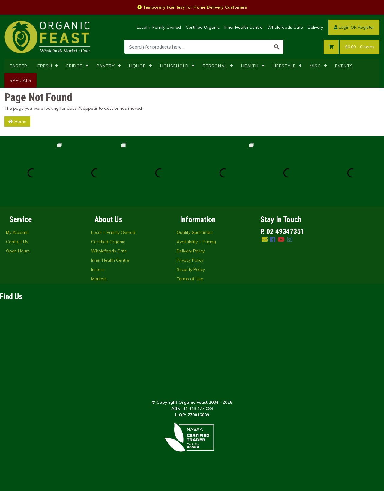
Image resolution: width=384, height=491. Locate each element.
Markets (99, 278)
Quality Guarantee (195, 232)
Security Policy (191, 269)
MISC (315, 66)
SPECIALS (21, 80)
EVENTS (344, 66)
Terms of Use (190, 278)
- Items (359, 47)
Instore (98, 269)
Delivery (315, 27)
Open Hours (18, 251)
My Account (17, 232)
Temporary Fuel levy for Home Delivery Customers (192, 7)
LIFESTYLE (284, 66)
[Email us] (265, 239)
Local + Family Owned (159, 27)
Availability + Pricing (196, 241)
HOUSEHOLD (174, 66)
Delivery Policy (191, 251)
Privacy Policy (190, 260)
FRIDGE (74, 66)
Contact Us (17, 241)
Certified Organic (203, 27)
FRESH (45, 66)
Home (17, 121)
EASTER (18, 66)
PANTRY (106, 66)
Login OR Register (354, 27)
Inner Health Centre (243, 27)
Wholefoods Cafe (285, 27)
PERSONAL (215, 66)
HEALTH (250, 66)
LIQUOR (137, 66)
